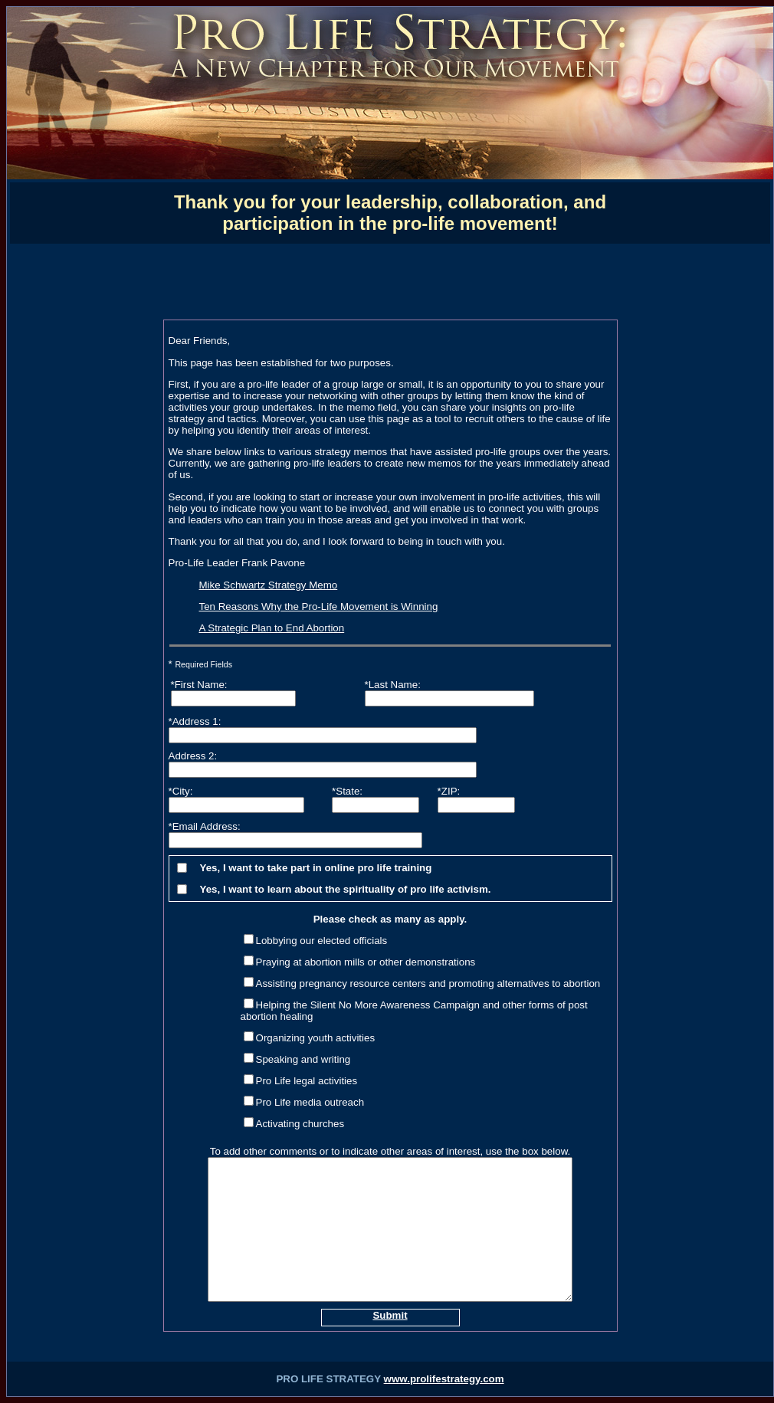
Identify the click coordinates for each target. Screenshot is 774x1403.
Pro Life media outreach (310, 1102)
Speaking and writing (303, 1059)
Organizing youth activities (316, 1038)
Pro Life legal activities (307, 1081)
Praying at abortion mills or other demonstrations (366, 962)
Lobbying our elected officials (322, 940)
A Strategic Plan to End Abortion (272, 628)
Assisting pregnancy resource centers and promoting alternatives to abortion (428, 983)
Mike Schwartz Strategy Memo (268, 585)
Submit (389, 1315)
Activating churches (300, 1123)
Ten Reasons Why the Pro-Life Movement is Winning (318, 606)
